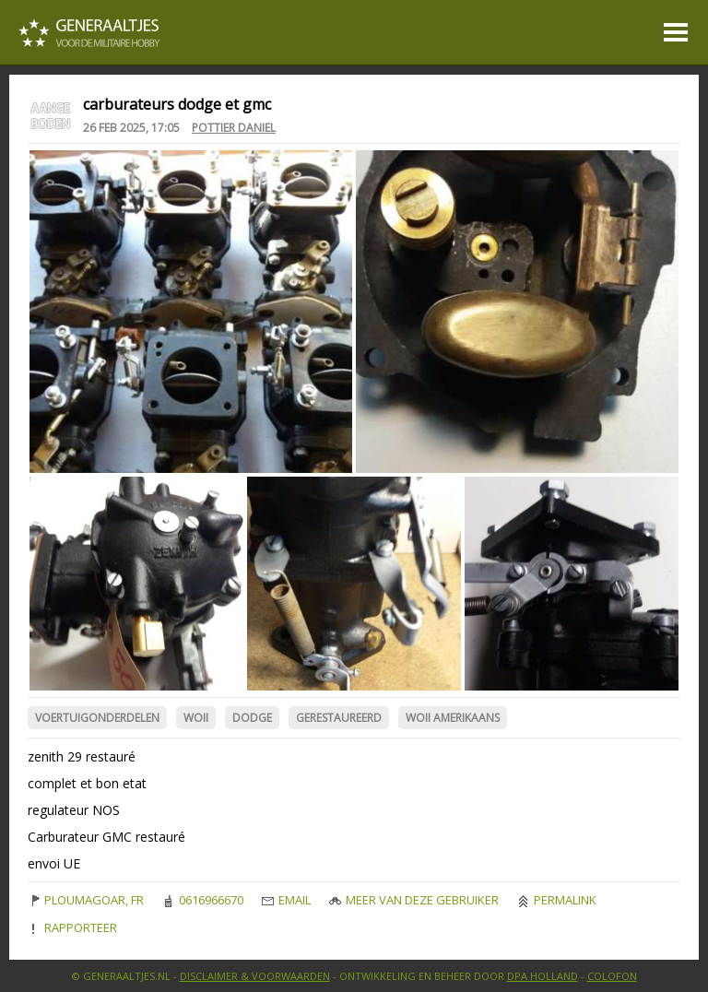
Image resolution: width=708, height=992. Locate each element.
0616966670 (202, 900)
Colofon (612, 976)
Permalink (556, 900)
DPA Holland (542, 976)
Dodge (252, 718)
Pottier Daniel (234, 128)
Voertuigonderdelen (97, 718)
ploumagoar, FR (86, 900)
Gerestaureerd (339, 718)
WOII (195, 718)
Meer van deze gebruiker (414, 900)
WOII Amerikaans (453, 718)
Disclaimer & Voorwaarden (255, 976)
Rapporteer (72, 927)
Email (286, 900)
